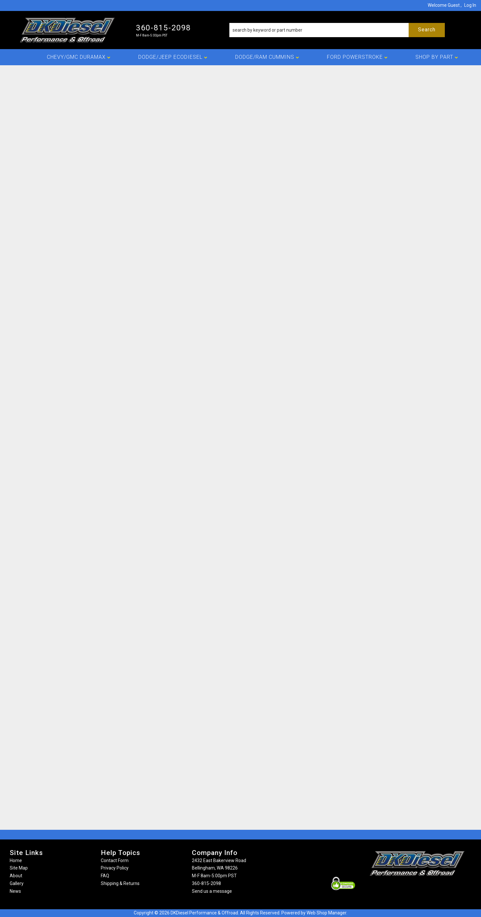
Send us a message (212, 891)
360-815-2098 (206, 883)
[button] (337, 30)
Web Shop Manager (326, 912)
